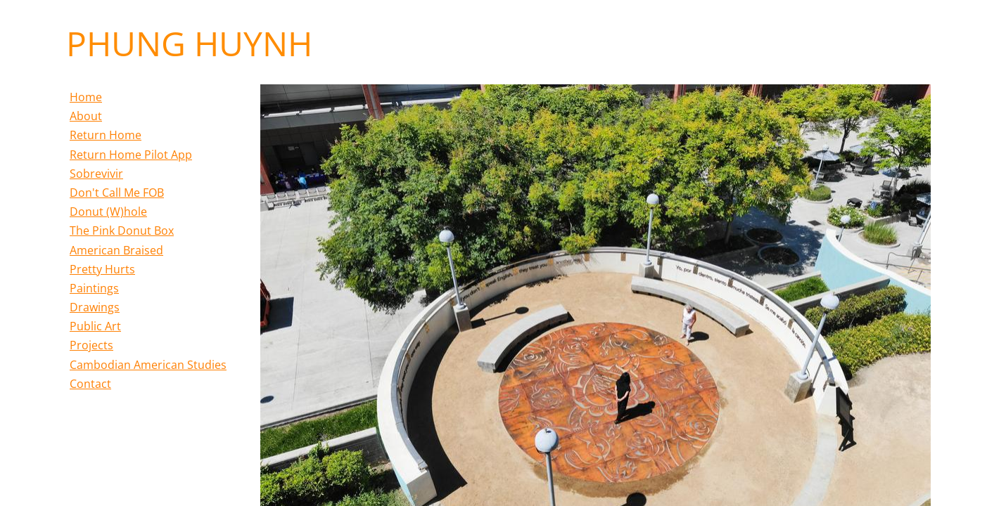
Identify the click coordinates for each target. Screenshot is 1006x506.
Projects (91, 345)
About (86, 116)
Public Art (95, 326)
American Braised (116, 250)
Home (86, 97)
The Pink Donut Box (122, 230)
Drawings (95, 307)
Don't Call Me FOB (117, 192)
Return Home (105, 135)
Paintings (94, 288)
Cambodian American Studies (148, 364)
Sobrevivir (96, 173)
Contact (90, 383)
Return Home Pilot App (131, 154)
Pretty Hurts (102, 269)
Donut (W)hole (108, 211)
